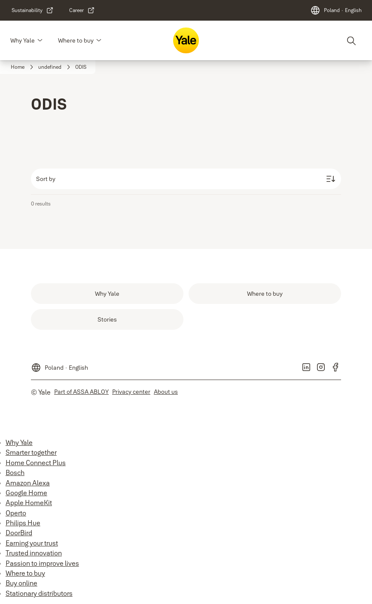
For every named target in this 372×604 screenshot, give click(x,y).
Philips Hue (23, 522)
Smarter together (31, 452)
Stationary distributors (39, 593)
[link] (32, 10)
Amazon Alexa (28, 482)
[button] (40, 40)
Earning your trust (32, 543)
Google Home (26, 492)
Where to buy (76, 40)
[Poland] (336, 10)
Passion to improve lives (42, 563)
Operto (16, 513)
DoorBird (19, 532)
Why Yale (22, 40)
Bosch (15, 472)
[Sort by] (186, 179)
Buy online (21, 583)
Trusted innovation (34, 553)
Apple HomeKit (29, 502)
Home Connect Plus (36, 462)
